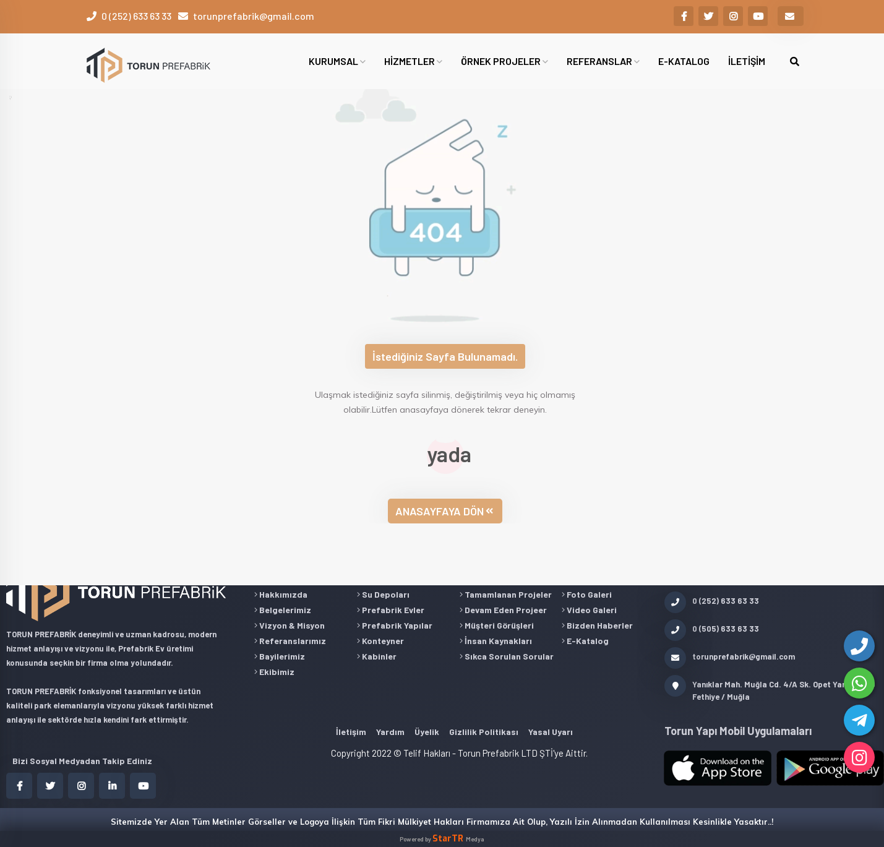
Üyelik (426, 731)
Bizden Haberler (597, 625)
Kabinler (377, 656)
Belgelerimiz (282, 609)
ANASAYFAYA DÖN (444, 511)
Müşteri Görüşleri (497, 625)
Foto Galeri (587, 594)
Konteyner (380, 640)
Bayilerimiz (279, 656)
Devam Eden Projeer (503, 609)
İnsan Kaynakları (496, 640)
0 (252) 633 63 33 (136, 16)
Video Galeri (589, 609)
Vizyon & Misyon (289, 625)
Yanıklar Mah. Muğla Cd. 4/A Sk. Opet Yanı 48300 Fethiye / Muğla (769, 690)
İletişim (351, 731)
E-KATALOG (684, 61)
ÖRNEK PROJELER (504, 61)
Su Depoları (383, 594)
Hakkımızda (280, 594)
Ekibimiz (274, 671)
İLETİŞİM (746, 61)
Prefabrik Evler (390, 609)
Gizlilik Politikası (483, 731)
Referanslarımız (290, 640)
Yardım (390, 731)
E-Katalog (585, 640)
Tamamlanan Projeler (506, 594)
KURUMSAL (337, 61)
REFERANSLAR (603, 61)
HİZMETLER (413, 61)
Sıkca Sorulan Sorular (507, 656)
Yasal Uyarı (550, 731)
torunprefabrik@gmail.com (253, 16)
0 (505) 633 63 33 (711, 628)
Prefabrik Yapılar (394, 625)
